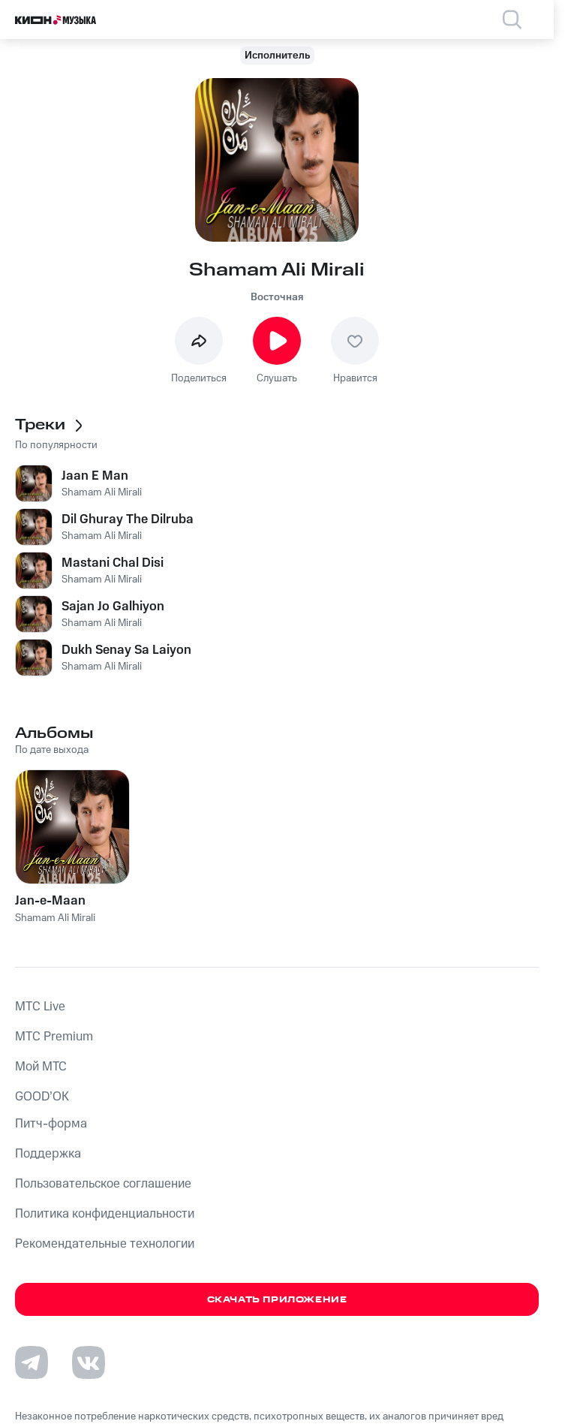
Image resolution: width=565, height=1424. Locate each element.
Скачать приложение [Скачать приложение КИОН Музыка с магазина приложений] (277, 1299)
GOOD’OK (42, 1097)
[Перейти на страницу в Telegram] (31, 1362)
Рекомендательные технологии (104, 1244)
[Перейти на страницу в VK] (88, 1362)
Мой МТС (41, 1067)
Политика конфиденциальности (104, 1214)
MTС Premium (54, 1037)
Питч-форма (51, 1124)
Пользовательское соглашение (103, 1184)
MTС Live (40, 1007)
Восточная (277, 297)
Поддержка (48, 1154)
